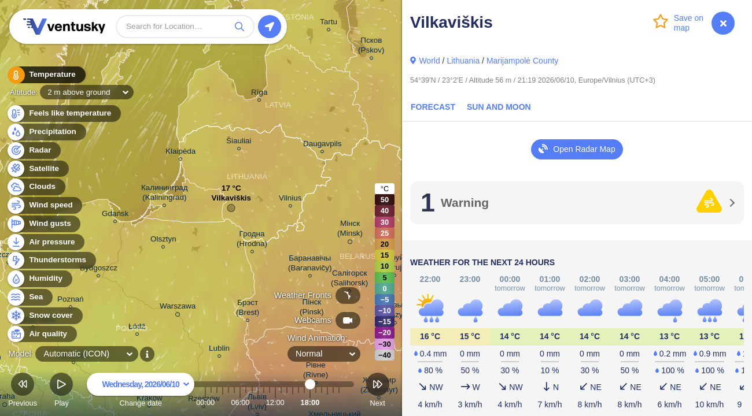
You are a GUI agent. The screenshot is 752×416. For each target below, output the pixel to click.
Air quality (41, 334)
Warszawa (178, 308)
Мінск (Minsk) (350, 230)
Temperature (46, 74)
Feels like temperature (63, 113)
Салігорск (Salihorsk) (349, 280)
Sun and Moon (499, 107)
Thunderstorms (51, 260)
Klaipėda (180, 153)
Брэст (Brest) (247, 309)
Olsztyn (163, 241)
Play (61, 391)
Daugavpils (322, 145)
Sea (29, 297)
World (429, 60)
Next (377, 391)
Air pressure (45, 242)
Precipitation (46, 132)
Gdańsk (115, 215)
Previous (22, 391)
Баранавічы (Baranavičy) (309, 265)
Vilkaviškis (232, 201)
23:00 (339, 402)
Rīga (259, 94)
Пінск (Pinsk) (312, 309)
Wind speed (44, 205)
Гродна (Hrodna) (252, 240)
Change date (140, 391)
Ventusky (62, 26)
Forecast (433, 107)
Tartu (328, 23)
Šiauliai (238, 142)
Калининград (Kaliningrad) (164, 194)
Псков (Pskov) (371, 47)
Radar (33, 150)
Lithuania (463, 60)
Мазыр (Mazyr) (395, 311)
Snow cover (44, 315)
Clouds (36, 187)
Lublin (219, 350)
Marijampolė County (522, 60)
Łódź (136, 328)
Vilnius (290, 200)
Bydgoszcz (98, 269)
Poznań (70, 301)
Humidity (39, 278)
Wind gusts (43, 224)
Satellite (37, 169)
